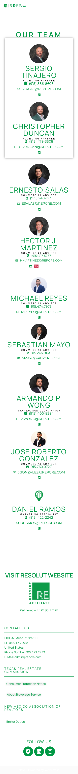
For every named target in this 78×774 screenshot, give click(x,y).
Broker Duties (15, 722)
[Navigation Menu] (70, 5)
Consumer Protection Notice (26, 684)
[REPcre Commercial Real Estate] (15, 6)
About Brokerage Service (23, 694)
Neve (22, 770)
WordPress (52, 770)
